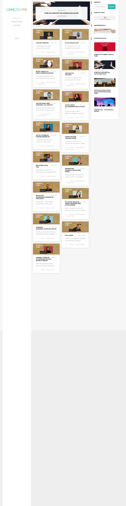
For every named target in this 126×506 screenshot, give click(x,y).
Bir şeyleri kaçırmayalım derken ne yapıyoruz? (44, 197)
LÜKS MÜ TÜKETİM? (42, 43)
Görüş (42, 52)
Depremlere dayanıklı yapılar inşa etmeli (73, 170)
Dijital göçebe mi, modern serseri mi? (43, 136)
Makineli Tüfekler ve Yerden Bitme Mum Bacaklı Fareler (43, 259)
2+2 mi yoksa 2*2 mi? (72, 43)
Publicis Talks (70, 54)
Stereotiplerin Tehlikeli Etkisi (70, 137)
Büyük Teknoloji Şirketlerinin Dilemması (44, 72)
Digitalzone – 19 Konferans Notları (103, 110)
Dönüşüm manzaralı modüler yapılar (46, 228)
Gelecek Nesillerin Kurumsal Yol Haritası (44, 104)
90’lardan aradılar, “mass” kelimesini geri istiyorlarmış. (73, 203)
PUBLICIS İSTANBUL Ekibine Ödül (104, 55)
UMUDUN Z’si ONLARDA (69, 74)
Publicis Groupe (51, 52)
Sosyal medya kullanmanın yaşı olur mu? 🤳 (75, 106)
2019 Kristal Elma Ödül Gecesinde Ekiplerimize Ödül (102, 92)
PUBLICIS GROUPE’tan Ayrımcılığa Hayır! (102, 73)
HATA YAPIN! (69, 235)
